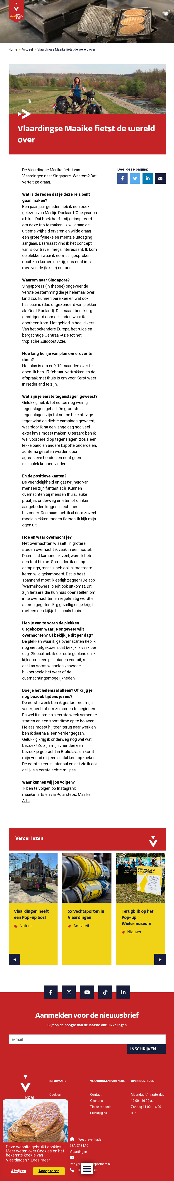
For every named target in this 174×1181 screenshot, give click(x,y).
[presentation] (14, 959)
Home (13, 49)
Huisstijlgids (98, 1113)
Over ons (96, 1101)
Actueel (27, 49)
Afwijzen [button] (18, 1171)
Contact (96, 1094)
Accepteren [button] (49, 1171)
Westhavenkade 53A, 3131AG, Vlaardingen (86, 1146)
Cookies (55, 1094)
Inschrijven (143, 1049)
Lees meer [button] (40, 1160)
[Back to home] (16, 11)
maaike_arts (33, 794)
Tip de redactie (100, 1107)
